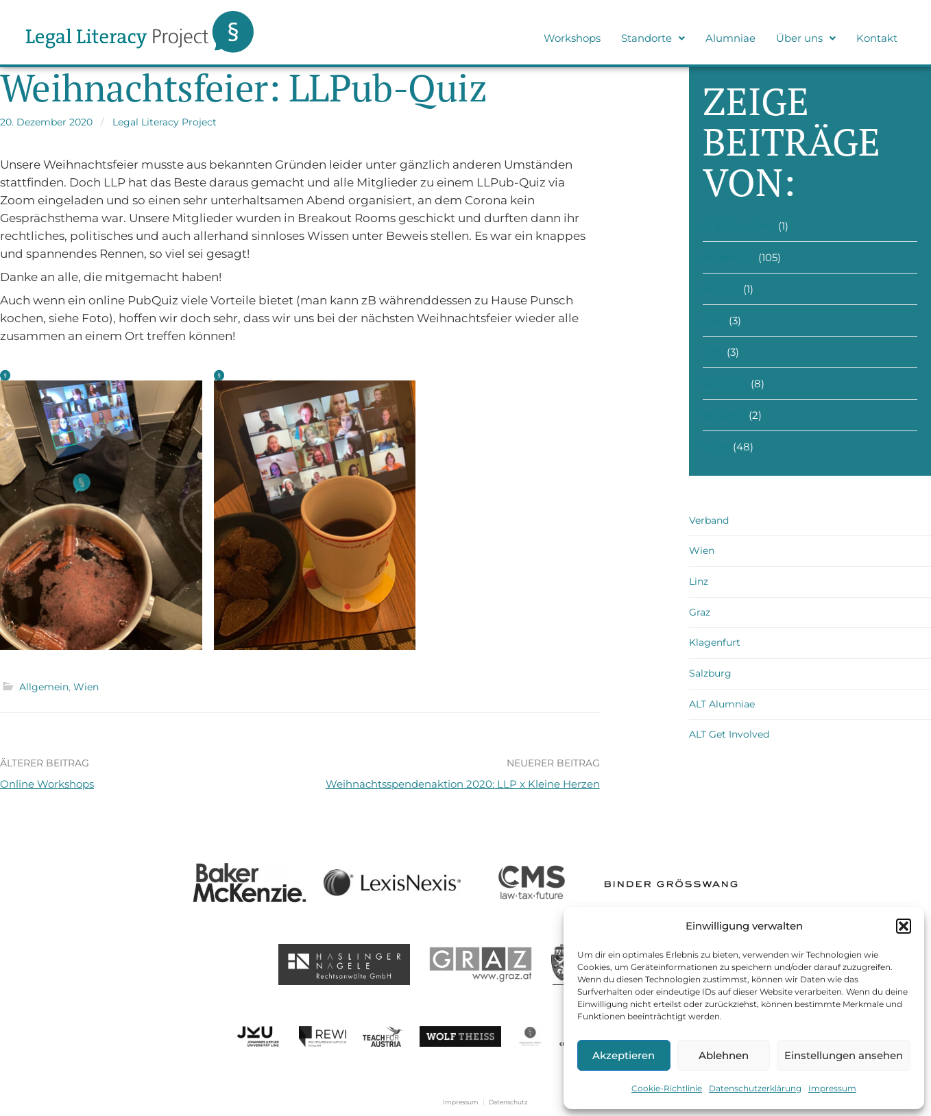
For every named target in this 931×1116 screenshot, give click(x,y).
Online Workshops (47, 783)
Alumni (721, 288)
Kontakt (876, 38)
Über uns (806, 38)
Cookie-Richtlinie (666, 1088)
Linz (713, 352)
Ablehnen (724, 1055)
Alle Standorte (739, 225)
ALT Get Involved (729, 734)
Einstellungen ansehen (843, 1055)
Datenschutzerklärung (755, 1088)
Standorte (653, 38)
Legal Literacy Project (164, 122)
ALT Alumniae (722, 704)
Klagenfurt (714, 642)
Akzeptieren (623, 1055)
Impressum (832, 1088)
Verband (724, 415)
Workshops (572, 38)
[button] (903, 926)
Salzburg (725, 383)
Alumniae (730, 38)
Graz (714, 320)
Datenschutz (508, 1102)
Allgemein (44, 687)
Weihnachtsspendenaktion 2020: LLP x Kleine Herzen (463, 783)
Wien (86, 687)
